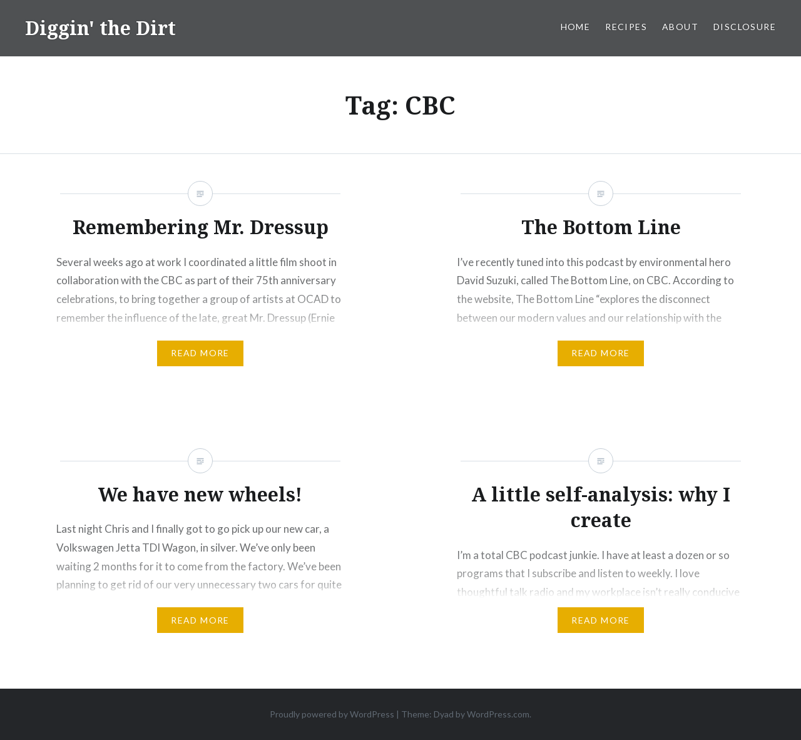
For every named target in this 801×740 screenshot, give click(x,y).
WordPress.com (498, 714)
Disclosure (744, 26)
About (680, 26)
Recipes (626, 26)
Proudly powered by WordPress (332, 714)
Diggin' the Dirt (100, 28)
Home (576, 26)
